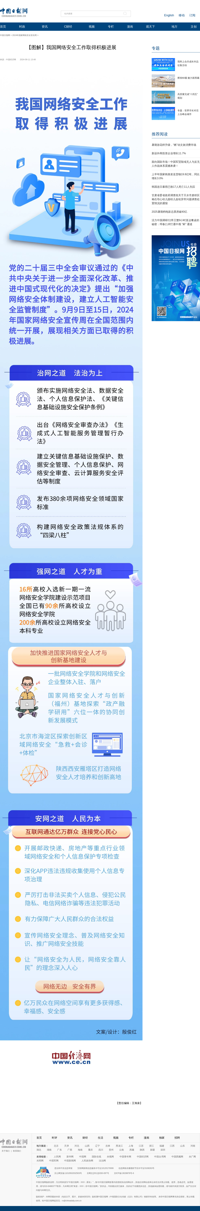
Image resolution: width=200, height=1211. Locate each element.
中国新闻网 (70, 1160)
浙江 (151, 1145)
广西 (70, 1149)
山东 (182, 1145)
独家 (161, 1137)
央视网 (110, 1156)
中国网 (82, 1156)
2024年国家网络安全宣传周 (24, 35)
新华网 (70, 1156)
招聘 (177, 1137)
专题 (156, 48)
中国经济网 (142, 1156)
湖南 (49, 1149)
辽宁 (97, 1145)
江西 (172, 1145)
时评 (54, 1137)
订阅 (192, 15)
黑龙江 (119, 1145)
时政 (22, 26)
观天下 (150, 26)
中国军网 (53, 1160)
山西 (87, 1145)
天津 (66, 1145)
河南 (192, 1145)
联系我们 (17, 1151)
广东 (59, 1149)
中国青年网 (125, 1156)
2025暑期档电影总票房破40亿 (169, 211)
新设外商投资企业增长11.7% (169, 153)
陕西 (142, 1149)
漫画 (130, 26)
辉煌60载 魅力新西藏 (188, 78)
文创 (194, 26)
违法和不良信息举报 (63, 1168)
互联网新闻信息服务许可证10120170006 (95, 1168)
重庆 (90, 1149)
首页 (3, 26)
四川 (100, 1149)
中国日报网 (5, 35)
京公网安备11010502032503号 (68, 1173)
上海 (130, 1145)
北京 (56, 1145)
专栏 (111, 26)
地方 (175, 26)
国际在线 (96, 1156)
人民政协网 (87, 1160)
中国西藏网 (177, 1156)
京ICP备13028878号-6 (124, 1173)
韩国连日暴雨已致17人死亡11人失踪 (173, 186)
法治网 (102, 1160)
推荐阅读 (160, 134)
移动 (182, 15)
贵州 (111, 1149)
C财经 (68, 26)
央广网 (192, 1156)
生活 (100, 1137)
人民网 (57, 1156)
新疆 (152, 1149)
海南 (80, 1149)
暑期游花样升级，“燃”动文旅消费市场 (174, 144)
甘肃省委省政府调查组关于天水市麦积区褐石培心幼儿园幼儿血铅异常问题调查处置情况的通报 (176, 199)
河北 (76, 1145)
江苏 (141, 1145)
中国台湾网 (160, 1156)
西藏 (132, 1149)
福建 (162, 1145)
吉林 (108, 1145)
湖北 (38, 1149)
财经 (85, 1137)
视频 (92, 26)
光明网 (40, 1160)
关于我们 (6, 1151)
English (169, 15)
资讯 (45, 26)
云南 (121, 1149)
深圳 (162, 1149)
